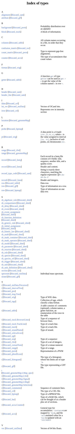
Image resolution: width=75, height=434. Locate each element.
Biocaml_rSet (14, 150)
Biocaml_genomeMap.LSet (15, 376)
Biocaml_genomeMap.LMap (16, 382)
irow (3, 111)
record (4, 160)
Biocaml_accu (15, 58)
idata (3, 103)
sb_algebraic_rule (9, 200)
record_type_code (9, 173)
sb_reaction (6, 249)
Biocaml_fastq (14, 160)
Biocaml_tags (9, 301)
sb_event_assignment (10, 212)
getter (3, 80)
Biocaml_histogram (12, 359)
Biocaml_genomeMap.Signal (16, 379)
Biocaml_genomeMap (19, 120)
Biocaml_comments (12, 388)
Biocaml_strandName (12, 330)
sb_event (5, 209)
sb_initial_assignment (11, 226)
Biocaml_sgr (9, 336)
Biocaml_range (10, 348)
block (3, 32)
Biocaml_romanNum (12, 345)
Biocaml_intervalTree (12, 288)
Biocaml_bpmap (15, 129)
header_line (6, 95)
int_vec (4, 106)
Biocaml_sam (17, 15)
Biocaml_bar (14, 270)
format (4, 67)
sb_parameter (7, 246)
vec (2, 429)
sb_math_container (9, 237)
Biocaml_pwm (19, 27)
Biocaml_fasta (14, 167)
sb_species (6, 255)
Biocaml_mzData (16, 106)
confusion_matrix (9, 48)
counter (4, 58)
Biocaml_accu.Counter (13, 405)
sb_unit (4, 264)
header (4, 92)
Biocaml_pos (9, 291)
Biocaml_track (14, 32)
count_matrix (7, 52)
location (5, 120)
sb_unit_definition (9, 267)
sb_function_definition (11, 217)
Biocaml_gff (15, 18)
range (3, 150)
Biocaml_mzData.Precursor (15, 285)
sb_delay (5, 206)
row (3, 183)
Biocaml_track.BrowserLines (16, 320)
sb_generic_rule (8, 223)
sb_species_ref (7, 258)
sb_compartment (8, 203)
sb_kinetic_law (8, 231)
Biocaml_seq (9, 339)
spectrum (5, 273)
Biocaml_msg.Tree (11, 294)
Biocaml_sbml (24, 200)
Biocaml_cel (12, 103)
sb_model (5, 243)
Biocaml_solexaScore (12, 333)
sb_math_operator (9, 240)
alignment (5, 15)
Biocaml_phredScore (12, 354)
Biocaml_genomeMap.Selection (17, 385)
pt (2, 137)
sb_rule (4, 252)
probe (3, 129)
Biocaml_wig (14, 67)
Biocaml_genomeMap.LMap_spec (17, 373)
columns (5, 43)
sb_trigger (5, 261)
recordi (4, 180)
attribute (5, 18)
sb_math (5, 234)
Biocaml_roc (23, 48)
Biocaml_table (16, 43)
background (6, 27)
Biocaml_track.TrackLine (14, 324)
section (4, 270)
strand (4, 276)
